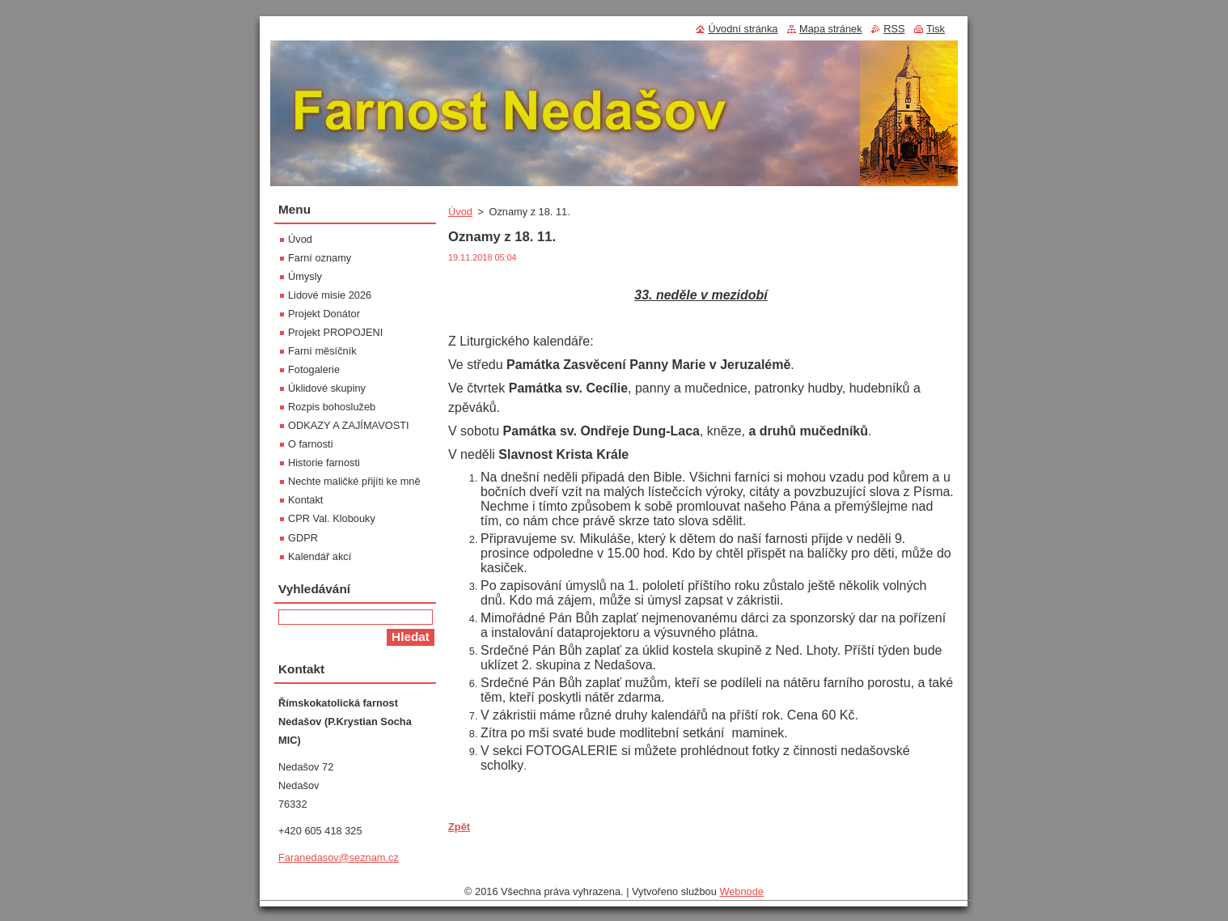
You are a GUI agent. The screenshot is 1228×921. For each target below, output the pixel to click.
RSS (893, 29)
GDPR (303, 538)
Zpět (459, 827)
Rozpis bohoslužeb (331, 407)
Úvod (460, 212)
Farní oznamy (319, 258)
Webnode (741, 891)
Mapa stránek (830, 29)
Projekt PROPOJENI (335, 332)
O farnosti (310, 444)
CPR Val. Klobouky (331, 518)
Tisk (935, 29)
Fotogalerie (314, 369)
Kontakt (305, 500)
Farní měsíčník (322, 351)
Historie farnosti (324, 462)
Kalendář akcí (319, 556)
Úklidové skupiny (327, 388)
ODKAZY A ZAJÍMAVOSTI (348, 425)
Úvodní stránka (742, 29)
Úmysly (305, 276)
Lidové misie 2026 (329, 295)
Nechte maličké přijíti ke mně (354, 481)
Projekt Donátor (324, 314)
